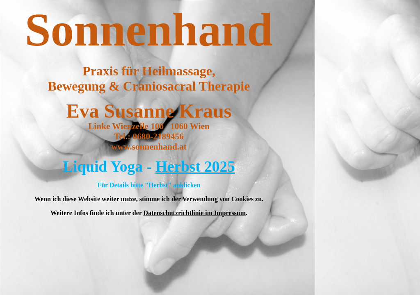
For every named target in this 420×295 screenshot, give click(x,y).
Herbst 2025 (195, 166)
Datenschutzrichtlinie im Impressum (195, 212)
